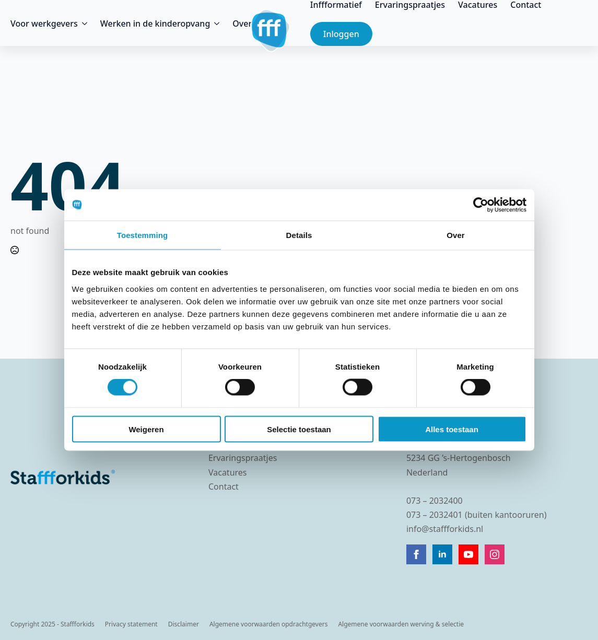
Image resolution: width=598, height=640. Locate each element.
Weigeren (145, 428)
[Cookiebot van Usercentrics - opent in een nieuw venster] (480, 205)
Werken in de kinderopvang (155, 23)
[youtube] (468, 554)
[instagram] (495, 554)
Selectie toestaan (299, 428)
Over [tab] (456, 235)
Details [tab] (299, 235)
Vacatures (477, 5)
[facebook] (416, 554)
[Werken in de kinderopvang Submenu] (214, 23)
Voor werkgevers (44, 23)
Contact (525, 5)
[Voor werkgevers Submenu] (82, 23)
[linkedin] (442, 554)
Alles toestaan (451, 428)
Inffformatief (336, 5)
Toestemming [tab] (142, 235)
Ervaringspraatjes (410, 5)
